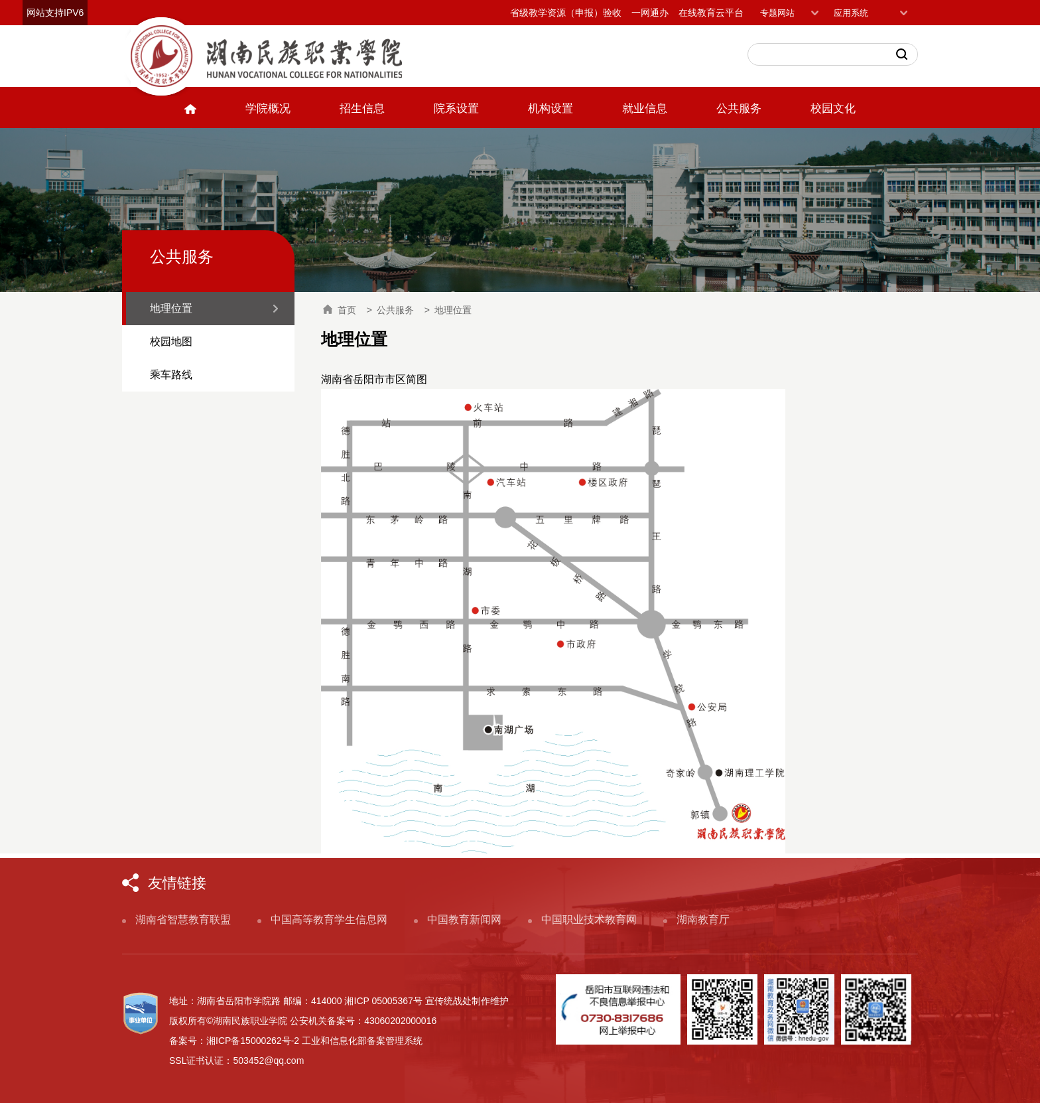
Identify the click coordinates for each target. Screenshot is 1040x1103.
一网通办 (650, 12)
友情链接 (177, 883)
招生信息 (362, 108)
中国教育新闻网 (464, 919)
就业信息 (644, 108)
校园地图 (171, 341)
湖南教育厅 (703, 919)
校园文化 (833, 108)
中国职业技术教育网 (589, 919)
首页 (339, 310)
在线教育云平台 (711, 12)
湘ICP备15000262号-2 (252, 1040)
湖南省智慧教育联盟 (183, 919)
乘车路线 (171, 374)
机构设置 (550, 108)
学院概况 (268, 108)
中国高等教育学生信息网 (329, 919)
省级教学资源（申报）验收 (565, 12)
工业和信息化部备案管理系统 (362, 1040)
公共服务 (738, 108)
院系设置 (456, 108)
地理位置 (171, 308)
